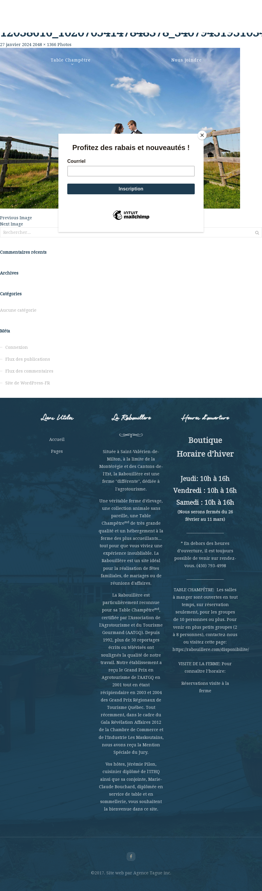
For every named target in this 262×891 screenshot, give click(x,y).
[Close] (202, 135)
